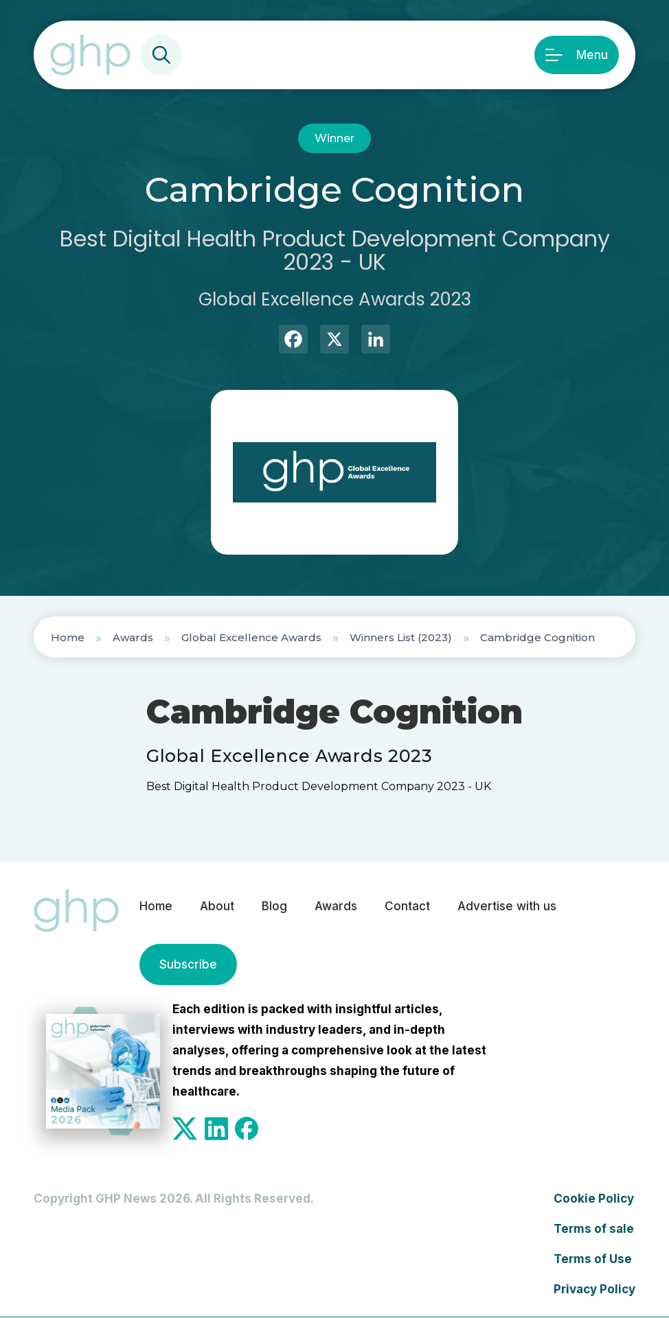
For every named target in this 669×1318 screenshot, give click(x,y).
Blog (274, 906)
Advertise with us (506, 906)
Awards (133, 637)
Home (67, 637)
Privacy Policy (594, 1289)
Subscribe (188, 964)
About (217, 906)
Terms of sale (594, 1229)
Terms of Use (593, 1259)
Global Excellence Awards (251, 637)
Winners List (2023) (401, 637)
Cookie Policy (594, 1198)
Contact (407, 906)
